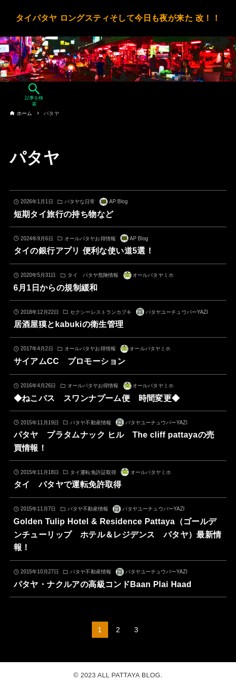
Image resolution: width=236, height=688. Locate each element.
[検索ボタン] (34, 95)
